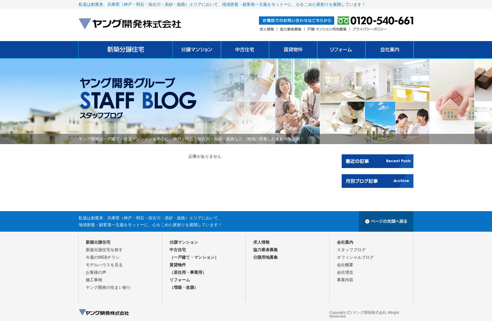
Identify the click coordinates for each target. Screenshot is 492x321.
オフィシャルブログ (355, 257)
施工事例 (94, 280)
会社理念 (345, 272)
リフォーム (179, 280)
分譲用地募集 (265, 257)
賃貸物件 (177, 264)
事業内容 (345, 280)
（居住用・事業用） (187, 272)
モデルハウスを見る (104, 264)
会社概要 (345, 264)
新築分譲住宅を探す (104, 249)
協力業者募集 (265, 249)
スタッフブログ (351, 249)
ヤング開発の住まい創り (108, 287)
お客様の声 (96, 272)
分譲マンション (183, 242)
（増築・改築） (183, 287)
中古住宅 (177, 249)
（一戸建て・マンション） (194, 257)
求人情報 (261, 242)
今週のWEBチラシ (103, 257)
